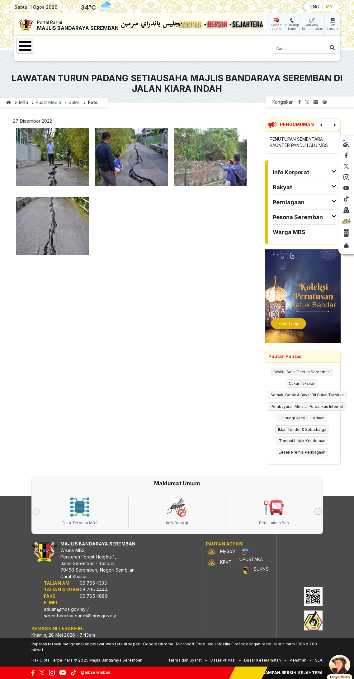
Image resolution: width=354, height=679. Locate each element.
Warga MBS (289, 232)
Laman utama (9, 102)
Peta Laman (332, 27)
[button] (52, 159)
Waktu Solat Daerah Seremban (302, 372)
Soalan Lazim (276, 27)
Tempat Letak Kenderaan (302, 440)
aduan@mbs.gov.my (65, 609)
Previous (322, 125)
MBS (23, 102)
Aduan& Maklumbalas (312, 27)
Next (334, 125)
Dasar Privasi (223, 660)
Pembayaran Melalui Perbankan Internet (307, 406)
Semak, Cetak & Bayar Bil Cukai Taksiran (307, 395)
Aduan (318, 418)
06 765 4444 (94, 589)
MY (329, 6)
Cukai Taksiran (302, 383)
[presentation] (36, 511)
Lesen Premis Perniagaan (302, 452)
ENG (314, 6)
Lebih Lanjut (288, 323)
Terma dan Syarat (185, 660)
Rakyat (282, 187)
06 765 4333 (93, 583)
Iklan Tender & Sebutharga (302, 429)
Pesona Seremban (298, 217)
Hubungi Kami (292, 27)
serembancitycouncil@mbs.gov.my (80, 615)
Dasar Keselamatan (262, 660)
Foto (93, 102)
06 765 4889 (94, 596)
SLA (319, 660)
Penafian (298, 660)
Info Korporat (291, 172)
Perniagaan (288, 202)
